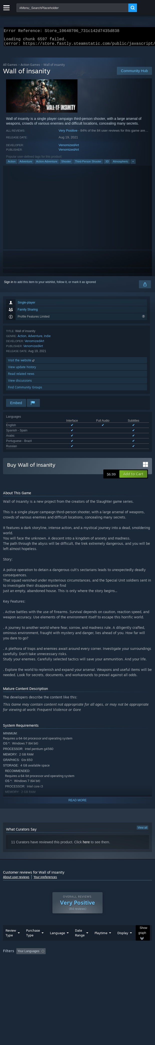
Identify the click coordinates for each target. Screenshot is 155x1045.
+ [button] (133, 164)
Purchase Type (33, 942)
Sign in (8, 285)
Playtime (101, 943)
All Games (10, 68)
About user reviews (16, 880)
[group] (77, 964)
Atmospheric (120, 164)
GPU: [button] (109, 968)
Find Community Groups (25, 390)
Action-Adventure (46, 164)
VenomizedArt (69, 148)
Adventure (26, 164)
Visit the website (21, 363)
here (86, 845)
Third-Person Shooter (88, 164)
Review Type (11, 942)
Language (57, 943)
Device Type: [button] (131, 968)
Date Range (80, 942)
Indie (47, 339)
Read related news (21, 377)
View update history (22, 370)
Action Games (30, 68)
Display (122, 943)
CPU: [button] (92, 968)
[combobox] (72, 8)
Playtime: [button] (118, 961)
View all (142, 830)
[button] (133, 477)
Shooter (66, 164)
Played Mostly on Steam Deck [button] (24, 968)
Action (12, 164)
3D (107, 164)
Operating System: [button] (66, 968)
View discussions (20, 383)
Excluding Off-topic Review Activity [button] (79, 961)
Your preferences (45, 880)
